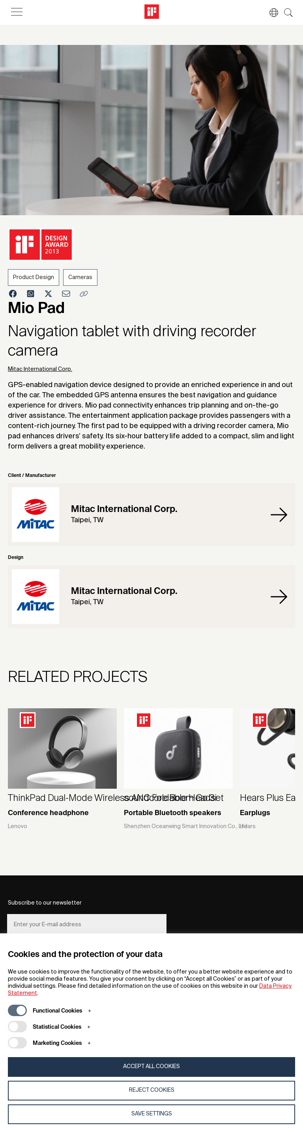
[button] (270, 13)
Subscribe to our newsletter (45, 903)
